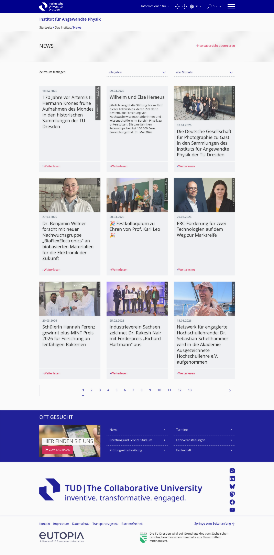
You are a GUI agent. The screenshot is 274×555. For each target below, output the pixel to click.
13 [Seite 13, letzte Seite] (190, 396)
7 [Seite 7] (133, 396)
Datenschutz (80, 529)
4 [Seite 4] (108, 396)
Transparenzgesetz (105, 529)
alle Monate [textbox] (184, 72)
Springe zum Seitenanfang (212, 529)
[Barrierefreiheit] (184, 7)
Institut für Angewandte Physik (70, 20)
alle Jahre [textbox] (115, 72)
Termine (182, 435)
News (113, 435)
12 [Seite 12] (180, 396)
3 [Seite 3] (100, 396)
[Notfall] (177, 7)
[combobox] (137, 72)
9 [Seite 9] (150, 396)
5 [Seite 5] (117, 396)
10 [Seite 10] (159, 396)
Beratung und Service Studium (131, 446)
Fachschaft (183, 456)
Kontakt (44, 529)
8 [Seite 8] (142, 396)
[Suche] (214, 6)
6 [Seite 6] (125, 396)
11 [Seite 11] (169, 396)
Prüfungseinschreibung (126, 456)
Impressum (61, 529)
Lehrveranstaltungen (190, 446)
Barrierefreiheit (132, 529)
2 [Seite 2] (91, 396)
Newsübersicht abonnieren (216, 46)
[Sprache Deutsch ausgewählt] (195, 6)
